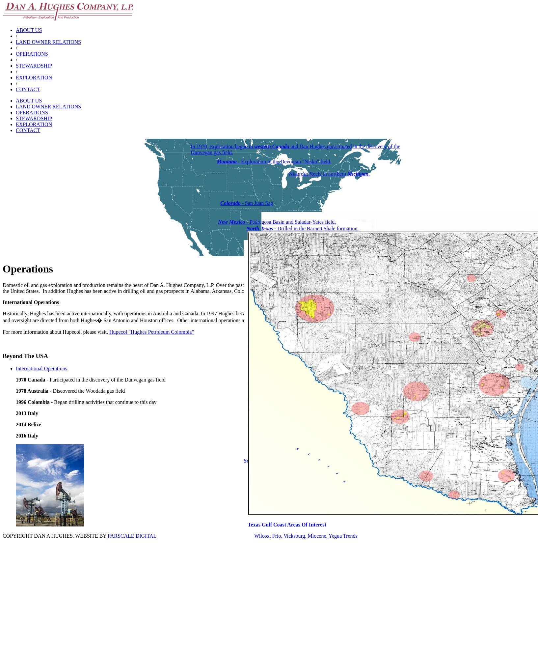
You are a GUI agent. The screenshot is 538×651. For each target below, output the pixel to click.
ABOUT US (29, 30)
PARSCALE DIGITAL (132, 536)
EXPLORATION (34, 77)
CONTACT (28, 89)
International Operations (41, 368)
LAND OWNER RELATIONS (48, 42)
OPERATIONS (32, 54)
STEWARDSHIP (34, 66)
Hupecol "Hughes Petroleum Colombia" (151, 332)
